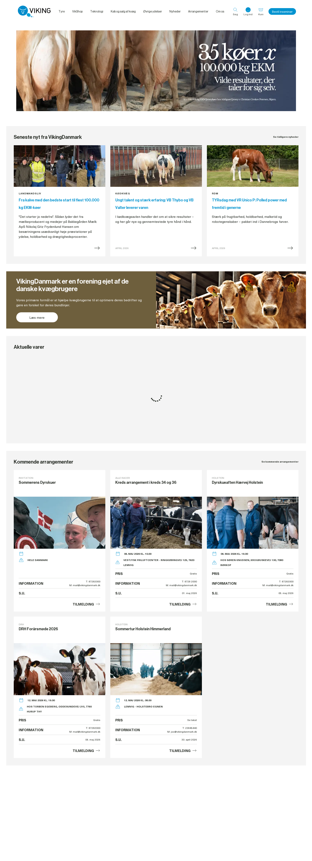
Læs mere (37, 317)
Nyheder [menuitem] (175, 11)
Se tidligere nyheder (285, 136)
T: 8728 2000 (189, 581)
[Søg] (235, 11)
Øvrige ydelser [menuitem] (152, 11)
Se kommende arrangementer (279, 461)
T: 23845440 (190, 728)
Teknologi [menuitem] (96, 11)
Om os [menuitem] (220, 11)
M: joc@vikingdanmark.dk (182, 731)
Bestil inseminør (282, 11)
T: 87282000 (93, 581)
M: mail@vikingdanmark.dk (84, 585)
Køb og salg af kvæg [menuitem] (123, 11)
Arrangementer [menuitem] (198, 11)
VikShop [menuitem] (77, 11)
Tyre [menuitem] (61, 11)
